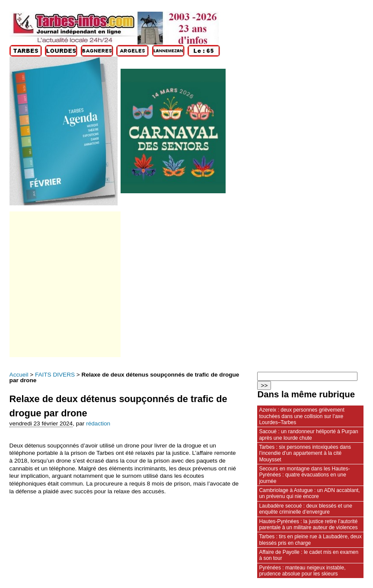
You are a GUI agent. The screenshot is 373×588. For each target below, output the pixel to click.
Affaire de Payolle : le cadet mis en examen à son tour (308, 555)
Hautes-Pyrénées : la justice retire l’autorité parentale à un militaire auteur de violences (308, 524)
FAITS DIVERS (55, 374)
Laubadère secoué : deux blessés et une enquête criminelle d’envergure (305, 509)
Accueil (19, 374)
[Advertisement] (65, 284)
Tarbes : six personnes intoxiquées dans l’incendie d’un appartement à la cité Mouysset (305, 453)
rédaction (98, 423)
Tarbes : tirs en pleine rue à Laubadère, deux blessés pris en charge (310, 540)
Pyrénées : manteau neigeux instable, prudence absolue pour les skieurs (302, 571)
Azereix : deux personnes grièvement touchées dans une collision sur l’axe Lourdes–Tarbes (301, 416)
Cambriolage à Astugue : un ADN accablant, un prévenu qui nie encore (309, 493)
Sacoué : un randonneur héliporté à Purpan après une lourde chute (308, 434)
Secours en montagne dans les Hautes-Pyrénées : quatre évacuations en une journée (304, 475)
